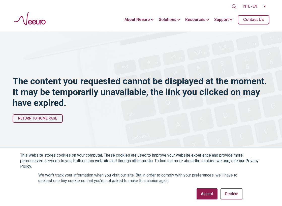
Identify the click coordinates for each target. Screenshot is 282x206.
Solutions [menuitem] (167, 19)
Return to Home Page (37, 118)
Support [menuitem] (221, 19)
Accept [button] (207, 193)
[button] (254, 7)
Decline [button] (231, 193)
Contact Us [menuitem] (253, 19)
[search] (234, 7)
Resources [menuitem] (195, 19)
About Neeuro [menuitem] (137, 19)
